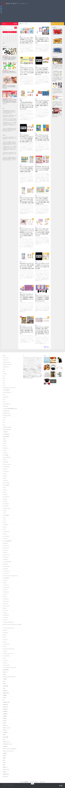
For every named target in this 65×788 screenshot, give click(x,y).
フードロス (5, 612)
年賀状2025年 (7, 70)
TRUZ (4, 420)
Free (4, 382)
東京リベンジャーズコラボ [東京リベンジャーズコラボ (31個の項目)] (34, 373)
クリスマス (5, 501)
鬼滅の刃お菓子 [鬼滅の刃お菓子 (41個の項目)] (31, 375)
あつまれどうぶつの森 (7, 427)
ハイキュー (5, 594)
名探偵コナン (5, 690)
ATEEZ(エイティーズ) (6, 362)
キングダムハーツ (6, 496)
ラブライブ (5, 651)
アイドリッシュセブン (7, 464)
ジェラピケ (5, 538)
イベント (4, 473)
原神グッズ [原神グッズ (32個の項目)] (29, 366)
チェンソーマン (6, 573)
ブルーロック (5, 617)
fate (4, 380)
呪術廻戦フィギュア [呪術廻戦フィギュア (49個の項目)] (28, 370)
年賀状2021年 (5, 704)
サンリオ (4, 533)
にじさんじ (5, 452)
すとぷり (4, 445)
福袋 (4, 739)
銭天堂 (4, 762)
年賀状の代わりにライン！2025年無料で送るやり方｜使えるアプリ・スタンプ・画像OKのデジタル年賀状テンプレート (10, 101)
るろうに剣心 (5, 461)
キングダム (5, 494)
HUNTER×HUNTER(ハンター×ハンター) (9, 387)
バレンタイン (5, 603)
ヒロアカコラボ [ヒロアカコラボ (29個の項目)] (37, 364)
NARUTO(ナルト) (6, 396)
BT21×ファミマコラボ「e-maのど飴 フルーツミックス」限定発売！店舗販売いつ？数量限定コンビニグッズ (27, 297)
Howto (4, 385)
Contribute (5, 373)
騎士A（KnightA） (6, 769)
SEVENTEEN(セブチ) (6, 410)
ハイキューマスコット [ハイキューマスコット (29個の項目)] (37, 362)
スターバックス (6, 545)
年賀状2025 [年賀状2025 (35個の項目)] (29, 372)
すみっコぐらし (6, 447)
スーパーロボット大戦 (7, 561)
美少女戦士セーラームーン (8, 743)
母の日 (4, 734)
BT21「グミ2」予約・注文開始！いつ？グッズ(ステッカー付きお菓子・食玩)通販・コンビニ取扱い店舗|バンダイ (42, 232)
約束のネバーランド (6, 741)
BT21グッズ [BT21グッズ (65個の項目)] (28, 357)
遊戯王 (4, 755)
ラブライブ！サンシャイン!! (8, 653)
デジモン (4, 582)
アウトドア (5, 468)
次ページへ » (46, 346)
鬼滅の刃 (4, 771)
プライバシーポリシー (34, 781)
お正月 (4, 438)
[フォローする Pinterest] (16, 23)
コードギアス (5, 524)
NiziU (4, 401)
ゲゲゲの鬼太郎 (6, 515)
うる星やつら (5, 431)
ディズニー (5, 580)
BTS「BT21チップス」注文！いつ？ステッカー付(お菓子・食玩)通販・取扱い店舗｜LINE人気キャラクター (26, 330)
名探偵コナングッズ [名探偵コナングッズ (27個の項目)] (33, 366)
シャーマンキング (6, 536)
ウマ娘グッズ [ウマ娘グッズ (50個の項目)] (38, 358)
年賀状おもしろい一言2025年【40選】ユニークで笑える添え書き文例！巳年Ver (9, 86)
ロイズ (4, 658)
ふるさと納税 (5, 454)
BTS (4, 371)
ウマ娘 (4, 478)
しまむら (4, 443)
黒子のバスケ (5, 776)
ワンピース (5, 662)
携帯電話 (4, 718)
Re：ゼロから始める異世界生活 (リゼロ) (10, 408)
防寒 (4, 764)
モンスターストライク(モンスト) (9, 648)
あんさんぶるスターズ (7, 429)
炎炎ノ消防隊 (5, 736)
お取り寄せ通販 (6, 436)
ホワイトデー (5, 632)
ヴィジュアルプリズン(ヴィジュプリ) (9, 667)
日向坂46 (4, 720)
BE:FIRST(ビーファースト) (7, 364)
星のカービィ (5, 725)
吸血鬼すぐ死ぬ (6, 692)
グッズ (4, 512)
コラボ (4, 519)
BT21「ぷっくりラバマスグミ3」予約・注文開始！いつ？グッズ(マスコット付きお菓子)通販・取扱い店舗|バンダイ (42, 71)
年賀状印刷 (5, 711)
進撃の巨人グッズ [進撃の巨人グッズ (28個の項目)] (25, 375)
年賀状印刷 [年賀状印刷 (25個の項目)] (32, 372)
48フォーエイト (6, 357)
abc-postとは (42, 781)
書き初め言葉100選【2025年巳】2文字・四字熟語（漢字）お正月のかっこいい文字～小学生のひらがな (9, 58)
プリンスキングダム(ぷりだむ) (8, 622)
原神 (4, 688)
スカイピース (5, 543)
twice (4, 422)
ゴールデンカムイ (6, 531)
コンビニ (4, 522)
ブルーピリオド (6, 615)
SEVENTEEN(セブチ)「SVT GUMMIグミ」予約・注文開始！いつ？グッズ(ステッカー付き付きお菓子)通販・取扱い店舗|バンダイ (57, 91)
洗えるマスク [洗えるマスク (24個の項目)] (39, 373)
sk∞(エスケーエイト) (6, 413)
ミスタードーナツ (6, 644)
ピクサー (4, 608)
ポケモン (4, 634)
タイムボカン (5, 568)
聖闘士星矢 (5, 746)
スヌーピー (5, 552)
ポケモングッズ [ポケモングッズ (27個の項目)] (29, 365)
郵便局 (4, 757)
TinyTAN (4, 417)
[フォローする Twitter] (14, 23)
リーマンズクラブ (6, 655)
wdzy (4, 424)
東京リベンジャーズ (6, 727)
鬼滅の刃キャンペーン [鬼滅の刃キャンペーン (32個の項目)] (37, 375)
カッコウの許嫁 (6, 485)
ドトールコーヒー (6, 587)
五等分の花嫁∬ (6, 669)
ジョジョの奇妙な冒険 (7, 540)
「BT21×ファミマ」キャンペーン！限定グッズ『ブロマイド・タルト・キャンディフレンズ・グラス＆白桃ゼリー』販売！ (27, 71)
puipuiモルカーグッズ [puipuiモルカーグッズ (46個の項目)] (35, 357)
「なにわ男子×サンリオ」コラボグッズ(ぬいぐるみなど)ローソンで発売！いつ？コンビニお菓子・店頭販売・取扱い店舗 (57, 104)
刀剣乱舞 (4, 678)
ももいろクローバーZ (7, 457)
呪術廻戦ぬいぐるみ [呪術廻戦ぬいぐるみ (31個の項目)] (27, 368)
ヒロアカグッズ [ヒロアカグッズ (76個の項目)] (31, 364)
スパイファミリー (6, 554)
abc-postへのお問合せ (24, 781)
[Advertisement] (32, 15)
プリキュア (5, 619)
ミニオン (4, 646)
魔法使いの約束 (6, 774)
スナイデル (5, 550)
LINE (3, 98)
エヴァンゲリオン (6, 482)
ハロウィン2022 (6, 601)
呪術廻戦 (4, 695)
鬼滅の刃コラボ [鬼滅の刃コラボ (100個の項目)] (35, 376)
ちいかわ (4, 450)
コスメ (4, 517)
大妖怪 (4, 697)
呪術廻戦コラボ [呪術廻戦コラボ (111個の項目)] (35, 369)
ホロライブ (5, 630)
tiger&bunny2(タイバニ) (7, 415)
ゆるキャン (5, 459)
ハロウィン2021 (6, 598)
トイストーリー (6, 584)
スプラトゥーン (6, 557)
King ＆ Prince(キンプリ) (7, 392)
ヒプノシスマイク (6, 605)
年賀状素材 (5, 713)
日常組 (4, 723)
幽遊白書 (4, 716)
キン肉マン (5, 499)
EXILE (4, 378)
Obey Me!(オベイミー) (6, 403)
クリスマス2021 (6, 503)
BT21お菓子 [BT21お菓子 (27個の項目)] (24, 357)
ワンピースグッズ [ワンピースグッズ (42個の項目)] (35, 365)
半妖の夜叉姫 (5, 685)
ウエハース (5, 475)
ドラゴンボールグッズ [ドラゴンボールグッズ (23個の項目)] (35, 361)
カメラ (4, 487)
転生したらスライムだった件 (8, 750)
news (3, 70)
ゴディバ (4, 526)
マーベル (4, 641)
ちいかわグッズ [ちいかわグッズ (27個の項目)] (34, 358)
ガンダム (4, 489)
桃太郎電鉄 (5, 732)
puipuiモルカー (5, 406)
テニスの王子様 (6, 577)
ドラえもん (5, 589)
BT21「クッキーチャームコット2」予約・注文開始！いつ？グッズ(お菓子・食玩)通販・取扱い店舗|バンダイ (42, 104)
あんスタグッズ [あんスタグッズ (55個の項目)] (28, 358)
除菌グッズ (5, 767)
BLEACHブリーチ (6, 366)
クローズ (4, 510)
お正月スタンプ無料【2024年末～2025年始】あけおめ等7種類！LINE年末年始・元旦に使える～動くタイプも (9, 129)
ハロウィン (5, 596)
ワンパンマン (5, 660)
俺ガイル (4, 674)
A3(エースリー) (5, 359)
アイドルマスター (6, 466)
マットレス (5, 639)
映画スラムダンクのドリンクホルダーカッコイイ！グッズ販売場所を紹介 (57, 115)
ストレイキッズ (6, 547)
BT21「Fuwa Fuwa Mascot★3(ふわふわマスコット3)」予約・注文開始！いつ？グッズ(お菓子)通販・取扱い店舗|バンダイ (26, 138)
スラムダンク (5, 559)
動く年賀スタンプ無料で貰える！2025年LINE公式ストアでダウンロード (9, 72)
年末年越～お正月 (5, 55)
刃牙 (4, 681)
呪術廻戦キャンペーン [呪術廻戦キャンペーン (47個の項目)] (34, 368)
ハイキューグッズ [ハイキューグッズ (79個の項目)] (30, 362)
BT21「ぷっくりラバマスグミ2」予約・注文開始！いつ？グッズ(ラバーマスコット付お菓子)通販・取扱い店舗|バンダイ (42, 200)
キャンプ (4, 492)
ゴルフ (4, 529)
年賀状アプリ (11, 98)
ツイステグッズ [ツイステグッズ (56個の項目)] (30, 361)
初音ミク (4, 683)
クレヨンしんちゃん (6, 508)
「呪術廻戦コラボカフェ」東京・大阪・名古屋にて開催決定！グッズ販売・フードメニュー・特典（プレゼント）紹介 (57, 67)
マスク (4, 637)
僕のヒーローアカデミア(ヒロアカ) (9, 676)
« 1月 (3, 42)
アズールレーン (6, 471)
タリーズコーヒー (6, 570)
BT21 (20, 65)
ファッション (5, 610)
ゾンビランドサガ (6, 566)
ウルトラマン (5, 480)
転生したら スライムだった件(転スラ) (9, 748)
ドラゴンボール (6, 591)
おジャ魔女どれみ (6, 434)
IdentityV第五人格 (6, 389)
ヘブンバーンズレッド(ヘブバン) (9, 627)
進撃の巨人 (5, 753)
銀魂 (4, 760)
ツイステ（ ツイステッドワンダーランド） (10, 575)
